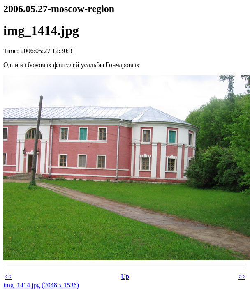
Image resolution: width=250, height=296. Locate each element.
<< (8, 276)
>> (241, 276)
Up (125, 276)
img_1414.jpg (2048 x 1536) (41, 285)
